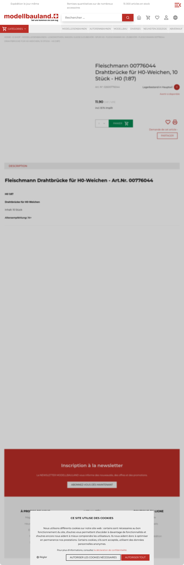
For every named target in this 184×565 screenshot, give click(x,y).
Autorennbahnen (100, 29)
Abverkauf (176, 29)
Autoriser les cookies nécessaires (93, 557)
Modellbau (120, 29)
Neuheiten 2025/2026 (155, 29)
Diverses (135, 29)
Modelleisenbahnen (74, 29)
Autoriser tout (135, 557)
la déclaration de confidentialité (110, 550)
